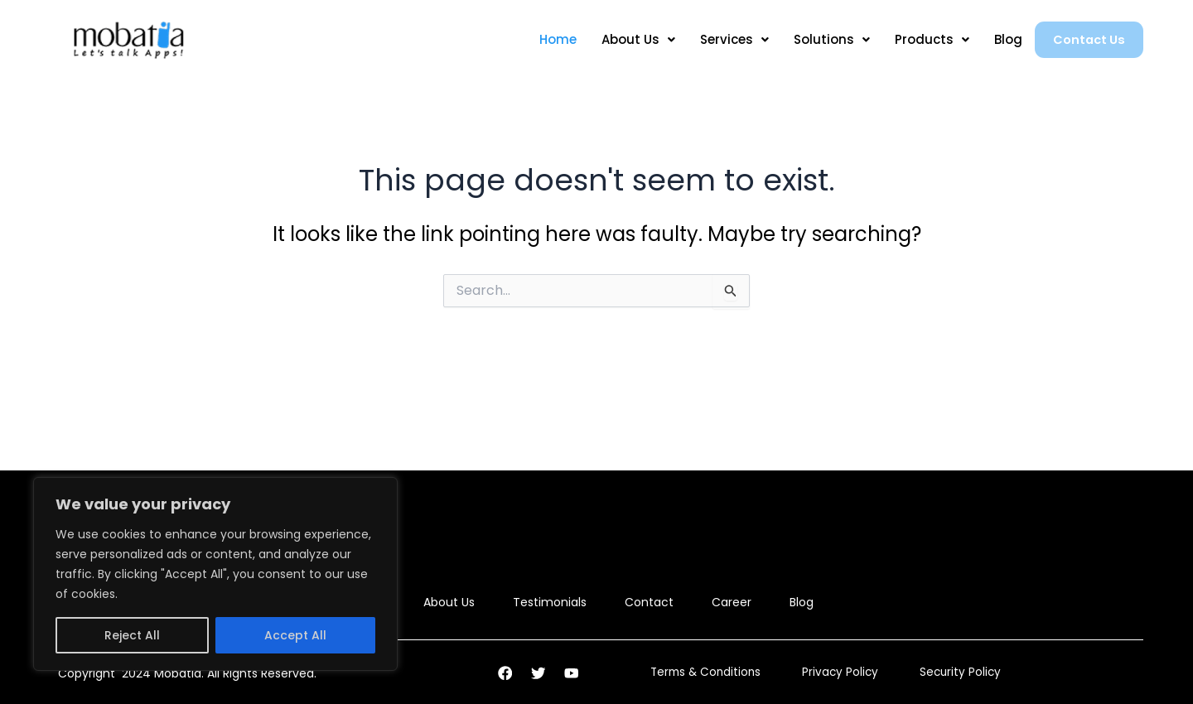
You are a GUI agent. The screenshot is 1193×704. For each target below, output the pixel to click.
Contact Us (1083, 39)
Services (723, 39)
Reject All (132, 635)
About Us (627, 39)
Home (547, 39)
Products (921, 39)
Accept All (295, 635)
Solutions (821, 39)
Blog (997, 39)
